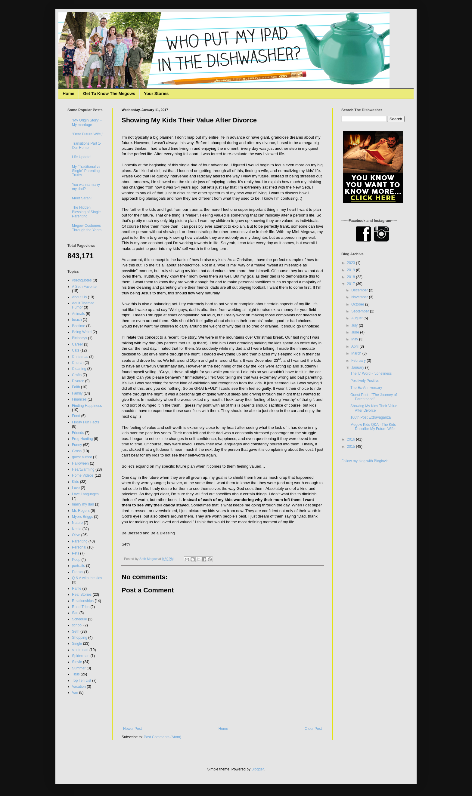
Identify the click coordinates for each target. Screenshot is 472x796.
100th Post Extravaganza (370, 417)
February (359, 360)
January (358, 367)
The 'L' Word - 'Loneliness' (371, 373)
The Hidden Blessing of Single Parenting (86, 211)
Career (77, 344)
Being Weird (82, 332)
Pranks (77, 572)
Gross (77, 451)
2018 (351, 277)
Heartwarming (83, 469)
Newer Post (132, 729)
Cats (75, 350)
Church (78, 363)
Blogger (257, 769)
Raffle (76, 588)
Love (76, 488)
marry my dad (83, 504)
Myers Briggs (82, 517)
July (355, 325)
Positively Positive (364, 381)
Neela (76, 529)
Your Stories (156, 93)
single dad (80, 650)
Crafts (77, 375)
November (360, 297)
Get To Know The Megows (109, 93)
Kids (75, 482)
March (356, 353)
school (77, 625)
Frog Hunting (82, 439)
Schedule (79, 619)
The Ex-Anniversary (366, 388)
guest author (82, 457)
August (357, 318)
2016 (351, 439)
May (355, 339)
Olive (76, 535)
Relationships (83, 601)
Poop (76, 560)
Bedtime (78, 326)
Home (68, 93)
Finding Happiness (87, 406)
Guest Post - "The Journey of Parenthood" (373, 397)
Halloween (80, 463)
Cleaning (79, 369)
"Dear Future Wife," (87, 134)
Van (75, 692)
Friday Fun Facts (85, 422)
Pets (75, 553)
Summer (78, 668)
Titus (76, 674)
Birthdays (79, 338)
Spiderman (80, 656)
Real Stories (82, 594)
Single (77, 643)
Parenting (79, 541)
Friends (78, 433)
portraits (78, 566)
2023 (351, 263)
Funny (77, 445)
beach (77, 320)
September (360, 311)
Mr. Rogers (81, 511)
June (355, 332)
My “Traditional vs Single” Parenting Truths (86, 170)
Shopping (79, 637)
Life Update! (82, 157)
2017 (351, 284)
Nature (77, 523)
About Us (79, 297)
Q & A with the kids (87, 578)
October (358, 304)
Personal (79, 547)
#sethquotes (82, 280)
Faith (76, 387)
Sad (75, 613)
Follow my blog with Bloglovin (365, 461)
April (355, 346)
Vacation (79, 686)
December (360, 290)
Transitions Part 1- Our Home (86, 145)
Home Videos (83, 475)
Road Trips (80, 607)
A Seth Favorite (84, 286)
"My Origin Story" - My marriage (87, 122)
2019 (351, 270)
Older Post (313, 729)
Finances (79, 399)
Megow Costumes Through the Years (86, 227)
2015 (351, 446)
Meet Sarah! (82, 198)
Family (77, 393)
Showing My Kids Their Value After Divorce (373, 408)
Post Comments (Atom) (162, 737)
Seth (75, 631)
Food (76, 416)
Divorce (78, 381)
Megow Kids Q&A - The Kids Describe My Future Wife (373, 427)
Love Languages (85, 494)
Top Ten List (81, 680)
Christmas (80, 357)
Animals (78, 314)
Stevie (77, 662)
